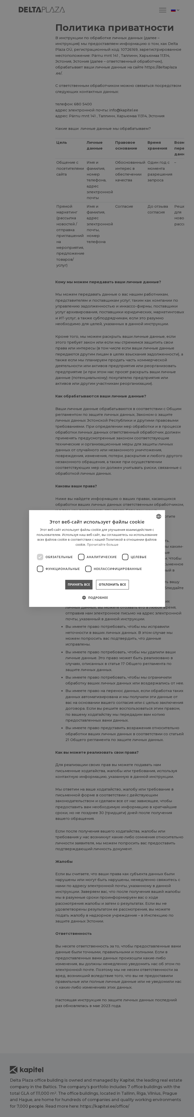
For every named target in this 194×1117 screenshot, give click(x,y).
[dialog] (97, 558)
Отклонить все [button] (112, 584)
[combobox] (158, 516)
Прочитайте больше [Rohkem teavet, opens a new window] (102, 544)
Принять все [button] (79, 584)
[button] (97, 598)
